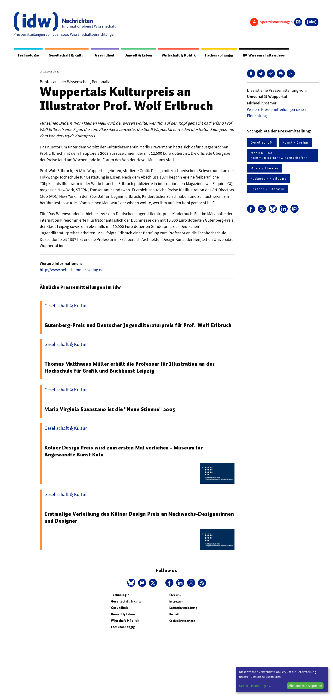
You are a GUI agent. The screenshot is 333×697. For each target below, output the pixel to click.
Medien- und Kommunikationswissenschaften (279, 155)
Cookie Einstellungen (182, 621)
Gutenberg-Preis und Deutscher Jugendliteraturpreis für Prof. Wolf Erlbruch (137, 325)
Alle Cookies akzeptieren (305, 686)
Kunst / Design (295, 142)
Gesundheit (104, 55)
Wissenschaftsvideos (264, 55)
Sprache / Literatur (268, 189)
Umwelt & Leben (138, 55)
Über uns (174, 595)
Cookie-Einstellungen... (255, 686)
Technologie (28, 55)
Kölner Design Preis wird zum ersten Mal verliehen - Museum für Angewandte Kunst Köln (123, 451)
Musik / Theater (265, 168)
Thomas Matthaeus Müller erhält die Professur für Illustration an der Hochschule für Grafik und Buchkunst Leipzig (129, 367)
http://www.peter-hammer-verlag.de (71, 269)
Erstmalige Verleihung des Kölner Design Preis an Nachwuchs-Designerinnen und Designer (139, 517)
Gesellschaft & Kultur (67, 55)
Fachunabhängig (219, 55)
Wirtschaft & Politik (179, 55)
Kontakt (174, 614)
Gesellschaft (262, 142)
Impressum (176, 601)
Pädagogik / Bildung (268, 178)
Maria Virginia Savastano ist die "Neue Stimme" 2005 (110, 409)
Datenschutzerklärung (183, 608)
